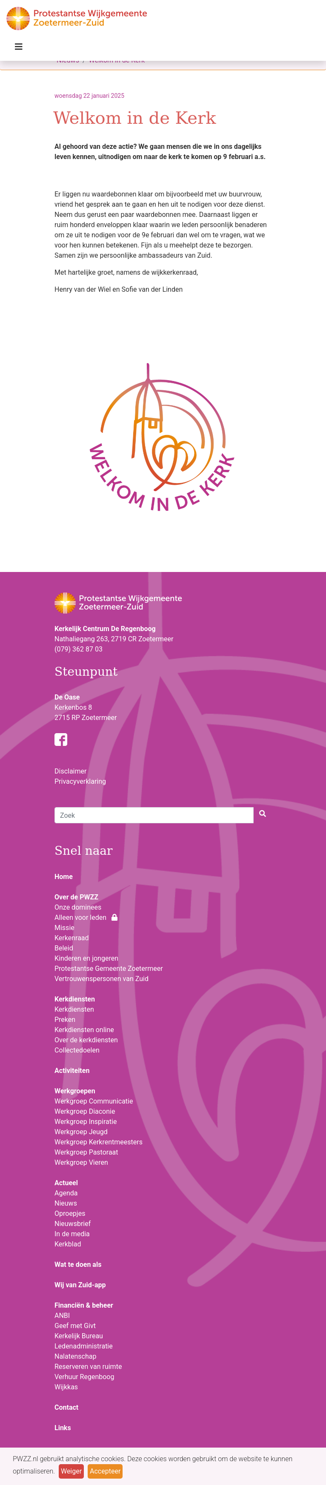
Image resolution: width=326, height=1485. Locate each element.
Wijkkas (66, 1387)
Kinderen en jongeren (86, 958)
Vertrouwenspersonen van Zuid (101, 979)
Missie (64, 928)
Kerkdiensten (74, 1009)
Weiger (71, 1471)
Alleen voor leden (85, 917)
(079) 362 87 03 (78, 649)
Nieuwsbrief (72, 1224)
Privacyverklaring (80, 781)
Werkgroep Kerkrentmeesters (98, 1142)
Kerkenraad (71, 938)
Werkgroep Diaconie (84, 1111)
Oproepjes (69, 1213)
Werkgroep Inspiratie (85, 1122)
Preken (64, 1020)
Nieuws (65, 1203)
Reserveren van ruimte (88, 1367)
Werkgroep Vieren (81, 1162)
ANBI (62, 1315)
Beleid (63, 948)
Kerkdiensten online (84, 1030)
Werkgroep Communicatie (93, 1101)
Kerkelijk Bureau (78, 1336)
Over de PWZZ (76, 897)
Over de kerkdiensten (86, 1040)
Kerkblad (67, 1244)
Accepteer (105, 1471)
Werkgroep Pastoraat (86, 1152)
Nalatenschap (75, 1356)
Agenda (65, 1193)
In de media (72, 1234)
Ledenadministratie (83, 1346)
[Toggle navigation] (19, 48)
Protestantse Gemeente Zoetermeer (108, 968)
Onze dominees (77, 907)
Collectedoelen (77, 1050)
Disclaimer (70, 771)
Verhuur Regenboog (84, 1377)
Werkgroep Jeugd (81, 1132)
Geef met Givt (75, 1326)
